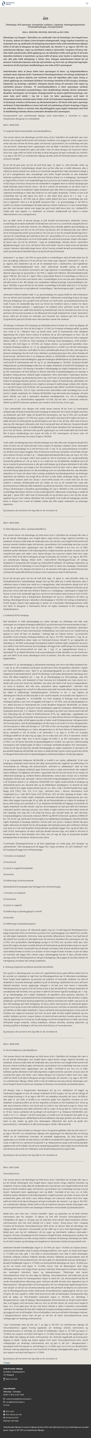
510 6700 (13, 1379)
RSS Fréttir (10, 1411)
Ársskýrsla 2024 (12, 1418)
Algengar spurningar (11, 1421)
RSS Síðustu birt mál (14, 1415)
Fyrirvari (6, 1405)
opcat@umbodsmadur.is (15, 1402)
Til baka (6, 1363)
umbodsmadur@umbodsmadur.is (18, 1399)
